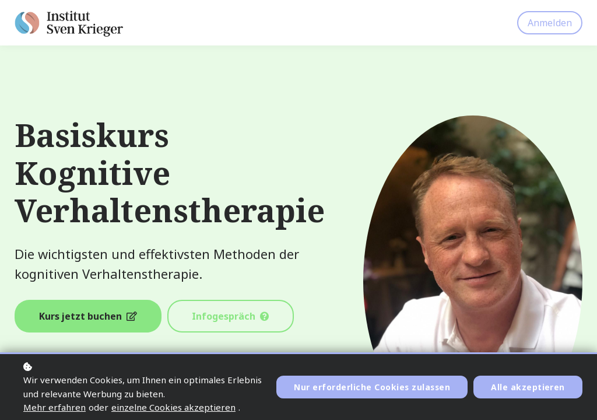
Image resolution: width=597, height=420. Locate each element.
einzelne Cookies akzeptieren (173, 407)
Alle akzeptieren (528, 387)
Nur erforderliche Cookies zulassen (371, 387)
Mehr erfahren (54, 407)
